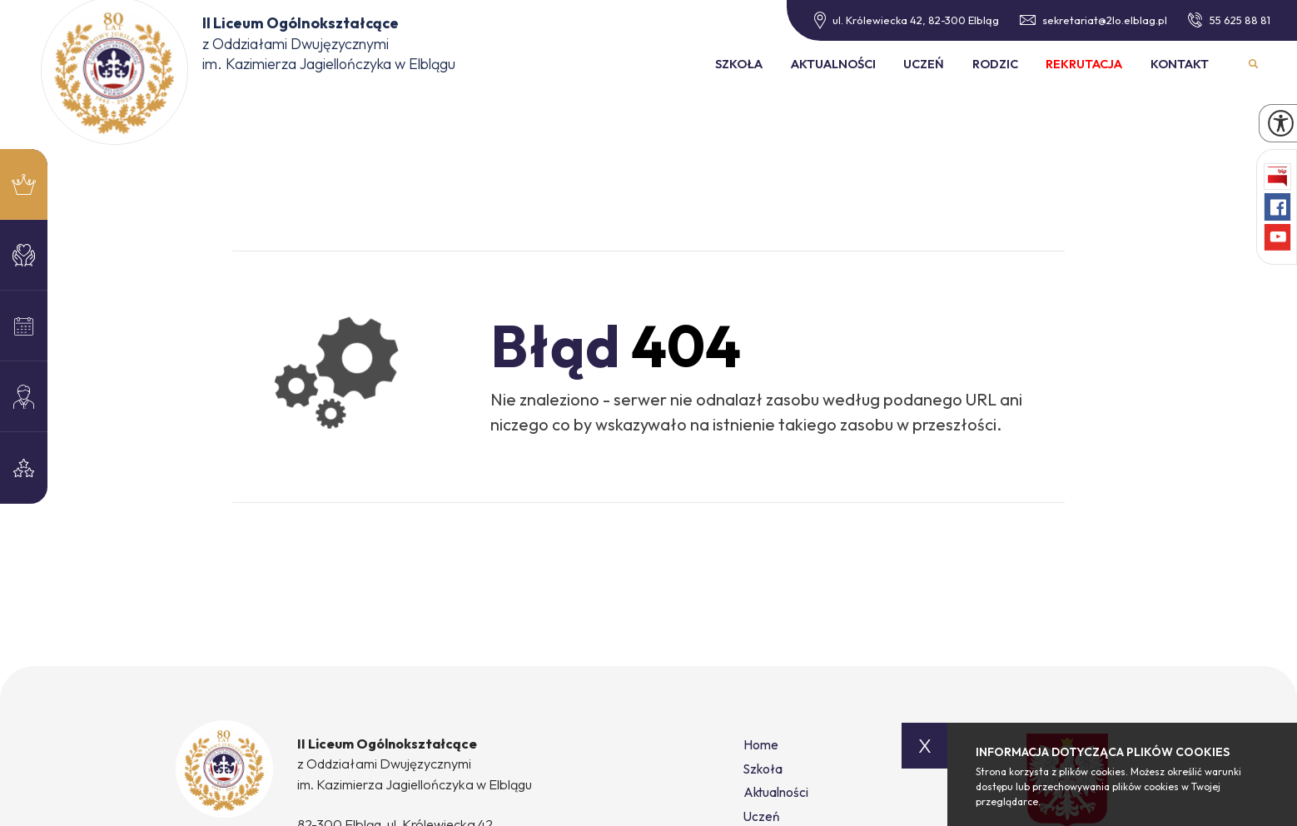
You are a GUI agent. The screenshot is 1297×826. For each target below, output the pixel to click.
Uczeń (923, 64)
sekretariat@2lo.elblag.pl (1094, 20)
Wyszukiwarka (1253, 64)
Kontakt (1179, 64)
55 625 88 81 (1229, 19)
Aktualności (833, 64)
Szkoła (739, 64)
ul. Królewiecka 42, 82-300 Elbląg (907, 20)
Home (760, 745)
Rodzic (995, 64)
